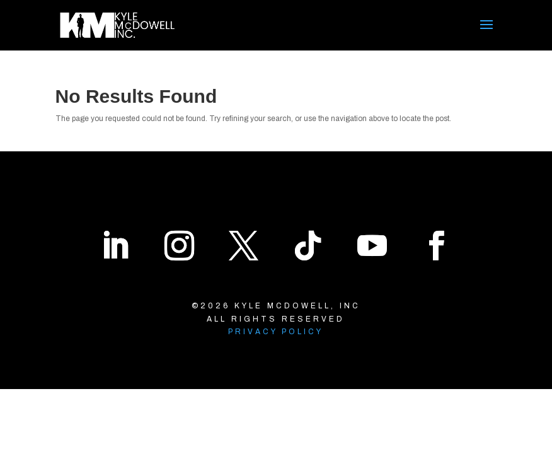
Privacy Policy (275, 331)
